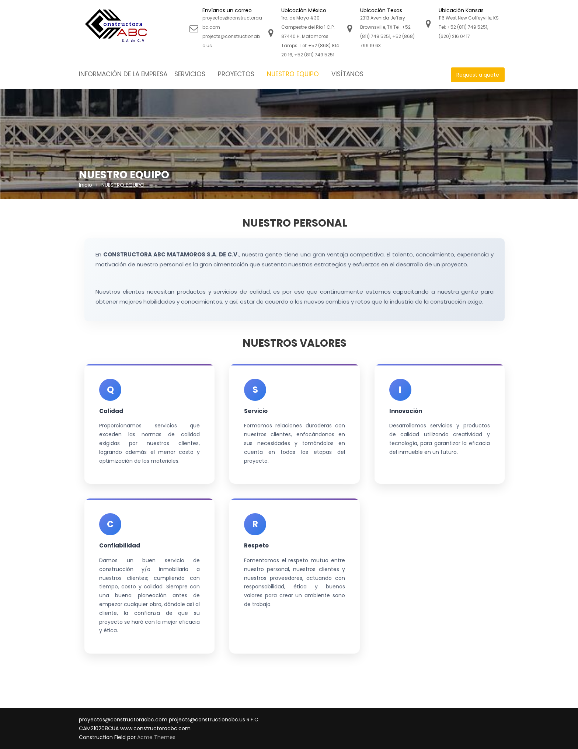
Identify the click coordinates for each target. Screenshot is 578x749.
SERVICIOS (189, 74)
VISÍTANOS (347, 74)
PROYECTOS (236, 74)
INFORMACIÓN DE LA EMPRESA (123, 74)
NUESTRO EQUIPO (293, 74)
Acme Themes (156, 737)
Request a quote (477, 74)
